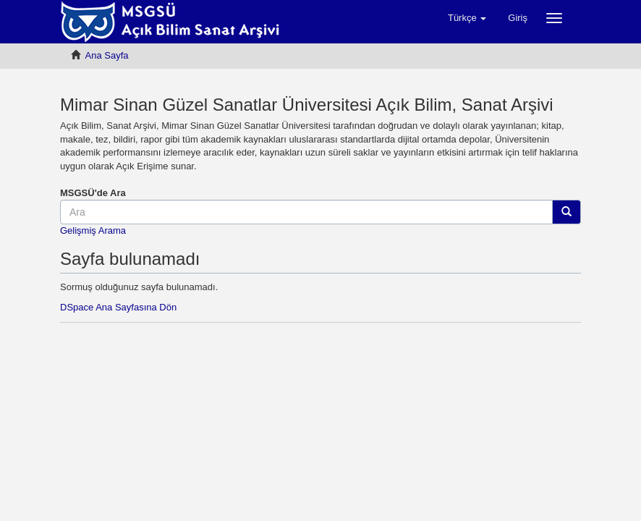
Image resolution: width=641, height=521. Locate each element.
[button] (467, 18)
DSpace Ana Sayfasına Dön (118, 307)
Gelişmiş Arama (93, 230)
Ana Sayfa (107, 55)
